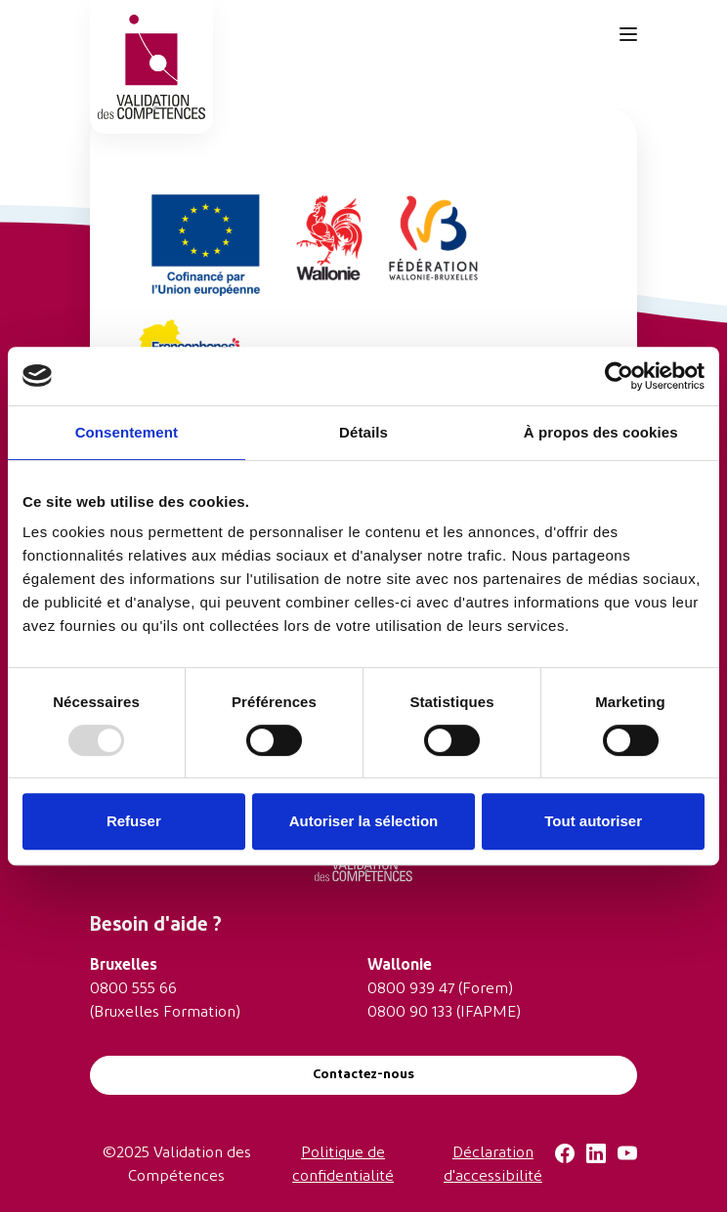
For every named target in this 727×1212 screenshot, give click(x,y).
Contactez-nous (363, 1074)
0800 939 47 (410, 989)
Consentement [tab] (126, 432)
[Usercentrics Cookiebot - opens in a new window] (619, 376)
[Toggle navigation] (628, 34)
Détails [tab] (363, 432)
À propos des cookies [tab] (601, 432)
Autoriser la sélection (364, 821)
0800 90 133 (409, 1013)
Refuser (134, 821)
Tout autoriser (593, 821)
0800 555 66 (133, 989)
